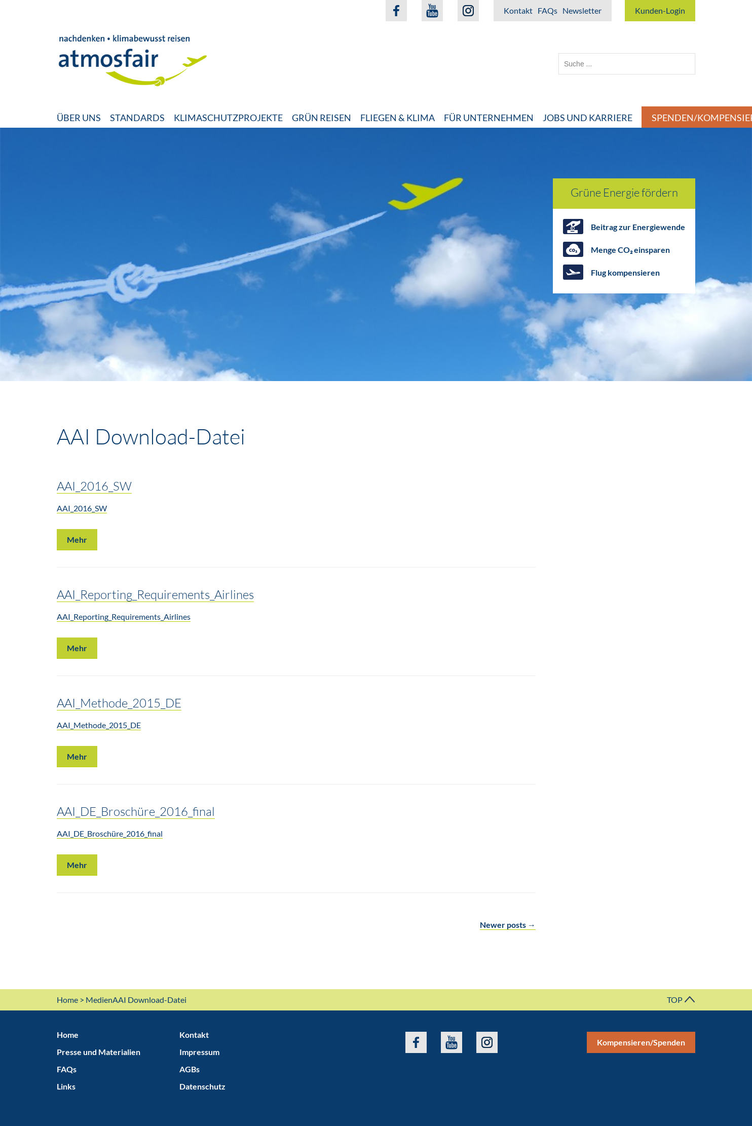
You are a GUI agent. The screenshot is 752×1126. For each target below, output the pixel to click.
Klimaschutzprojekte (228, 117)
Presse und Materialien (98, 1052)
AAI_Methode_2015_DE (119, 702)
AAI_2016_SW (94, 485)
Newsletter (581, 10)
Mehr (77, 539)
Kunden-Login (660, 10)
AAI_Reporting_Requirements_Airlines (155, 594)
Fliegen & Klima (397, 117)
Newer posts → (508, 924)
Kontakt (518, 10)
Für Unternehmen (489, 117)
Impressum (199, 1052)
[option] (376, 254)
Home (67, 999)
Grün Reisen (321, 117)
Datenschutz (202, 1086)
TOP (681, 999)
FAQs (547, 10)
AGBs (189, 1069)
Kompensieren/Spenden (641, 1042)
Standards (137, 117)
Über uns (79, 117)
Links (66, 1086)
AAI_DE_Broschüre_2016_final (136, 811)
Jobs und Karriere (587, 117)
